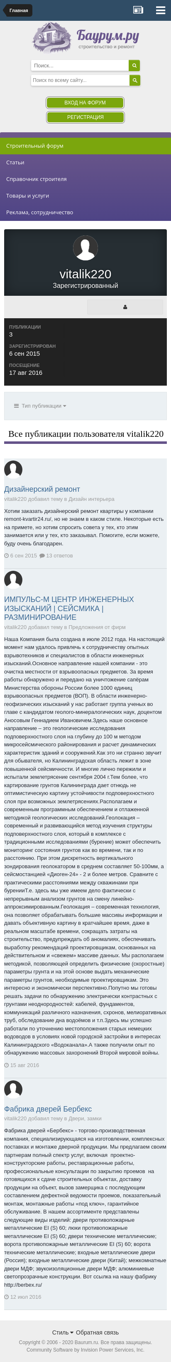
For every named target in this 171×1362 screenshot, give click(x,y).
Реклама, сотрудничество (39, 212)
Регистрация (85, 117)
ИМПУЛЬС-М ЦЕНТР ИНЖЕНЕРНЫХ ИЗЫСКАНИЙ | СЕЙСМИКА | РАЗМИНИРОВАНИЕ (69, 608)
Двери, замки (85, 1118)
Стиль (63, 1332)
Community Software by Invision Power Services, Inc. (85, 1350)
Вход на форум (84, 103)
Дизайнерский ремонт (42, 489)
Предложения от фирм (97, 627)
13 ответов (56, 555)
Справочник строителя (36, 179)
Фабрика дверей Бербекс (48, 1109)
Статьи (15, 162)
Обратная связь (97, 1332)
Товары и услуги (27, 195)
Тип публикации (40, 406)
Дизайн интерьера (91, 499)
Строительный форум (35, 145)
